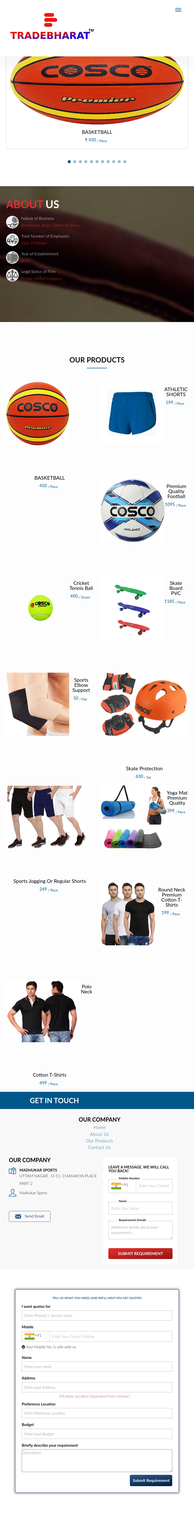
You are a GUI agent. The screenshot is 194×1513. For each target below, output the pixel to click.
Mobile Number (129, 1178)
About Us (99, 1134)
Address (28, 1378)
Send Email (29, 1216)
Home (99, 1127)
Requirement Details (132, 1220)
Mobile (28, 1327)
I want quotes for (36, 1306)
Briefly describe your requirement (50, 1445)
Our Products (99, 1140)
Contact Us (99, 1147)
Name (123, 1201)
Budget (28, 1424)
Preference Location (39, 1404)
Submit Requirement (140, 1253)
